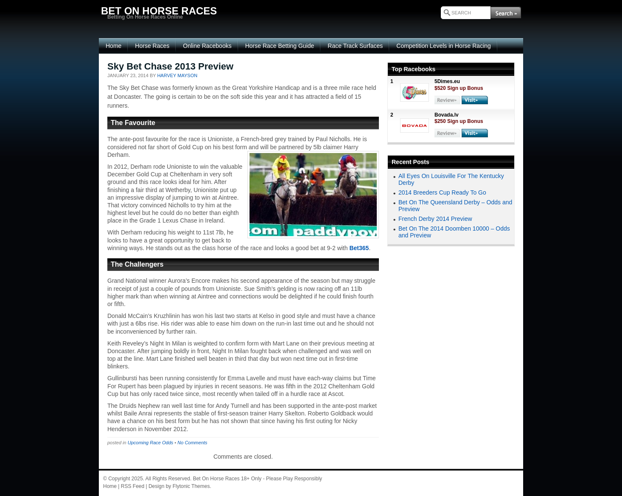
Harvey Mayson (177, 75)
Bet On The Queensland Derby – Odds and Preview (455, 205)
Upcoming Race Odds (151, 442)
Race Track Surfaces (355, 45)
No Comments (192, 442)
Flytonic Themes (191, 486)
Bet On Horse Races (216, 479)
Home (113, 45)
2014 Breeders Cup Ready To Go (442, 192)
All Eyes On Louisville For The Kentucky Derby (451, 179)
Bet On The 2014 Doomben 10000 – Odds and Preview (454, 231)
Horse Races (152, 45)
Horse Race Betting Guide (279, 45)
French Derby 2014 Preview (435, 218)
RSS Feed (132, 486)
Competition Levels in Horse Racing (443, 45)
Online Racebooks (207, 45)
